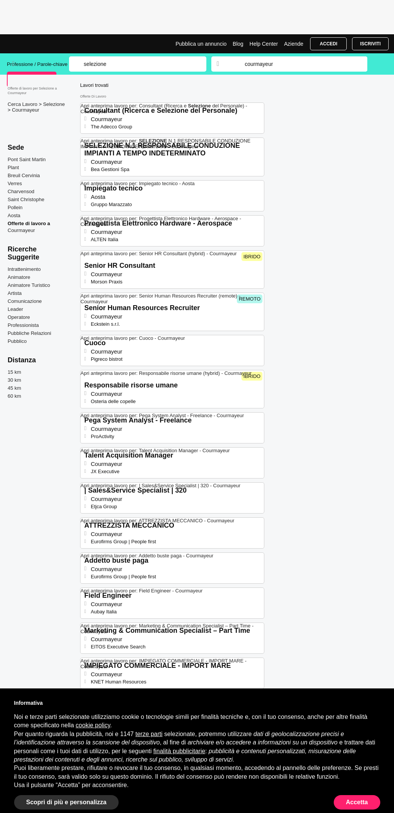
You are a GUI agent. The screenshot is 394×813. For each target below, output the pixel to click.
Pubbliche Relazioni (29, 333)
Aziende (294, 44)
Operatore (19, 317)
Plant (13, 167)
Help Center (263, 44)
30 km (14, 380)
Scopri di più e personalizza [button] (66, 802)
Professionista (23, 325)
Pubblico (17, 341)
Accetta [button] (357, 802)
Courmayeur (25, 110)
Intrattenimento (24, 269)
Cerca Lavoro (23, 104)
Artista (15, 293)
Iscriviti (370, 43)
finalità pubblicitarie (179, 751)
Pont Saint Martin (27, 159)
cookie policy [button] (93, 725)
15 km (14, 372)
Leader (15, 309)
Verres (15, 183)
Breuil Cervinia (24, 175)
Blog (238, 44)
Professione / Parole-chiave (38, 64)
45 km (14, 388)
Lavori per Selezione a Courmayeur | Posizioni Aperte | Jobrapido (35, 43)
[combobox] (298, 64)
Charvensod (21, 191)
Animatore (19, 277)
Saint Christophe (26, 199)
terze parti (148, 734)
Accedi (328, 43)
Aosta (14, 215)
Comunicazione (25, 301)
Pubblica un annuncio (201, 44)
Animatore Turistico (29, 285)
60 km (14, 396)
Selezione (54, 104)
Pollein (15, 207)
